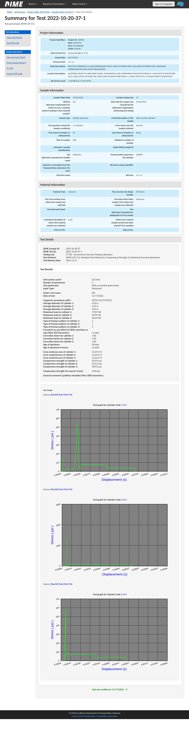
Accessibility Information (107, 716)
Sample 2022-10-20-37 (62, 12)
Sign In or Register (163, 4)
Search (32, 4)
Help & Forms (79, 4)
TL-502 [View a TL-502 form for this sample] (10, 68)
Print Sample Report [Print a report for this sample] (16, 62)
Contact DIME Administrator (83, 716)
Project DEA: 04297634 (38, 12)
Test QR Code (13, 43)
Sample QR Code (15, 73)
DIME (9, 12)
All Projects (19, 12)
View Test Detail (14, 37)
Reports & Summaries (54, 4)
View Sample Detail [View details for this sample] (16, 57)
